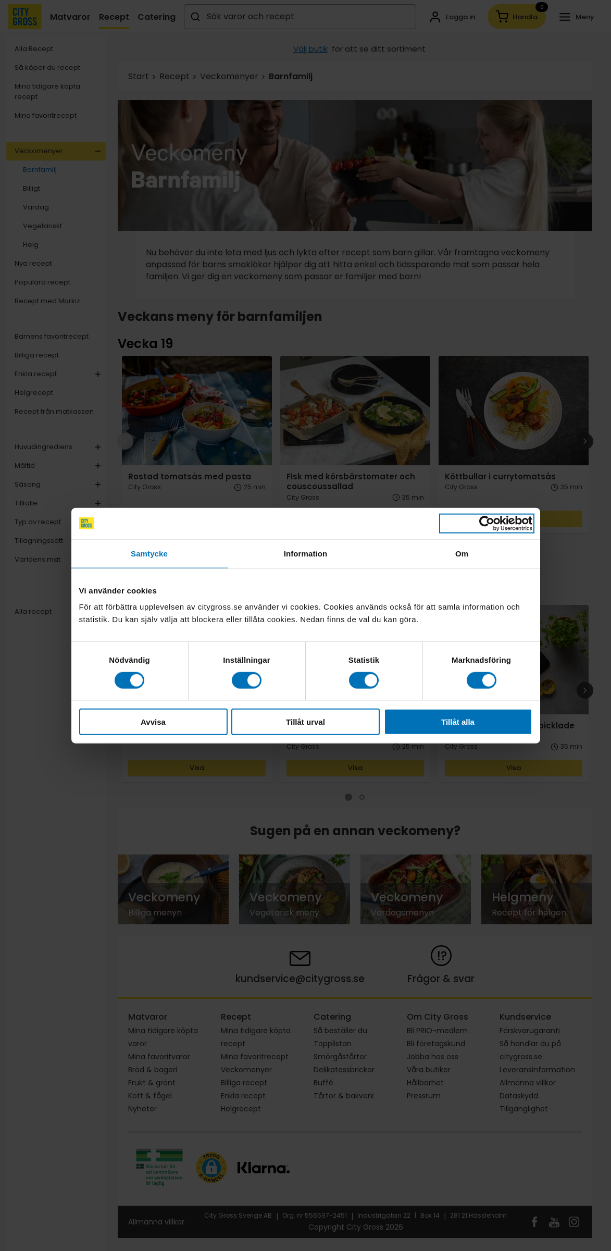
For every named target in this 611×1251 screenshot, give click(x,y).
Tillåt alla (458, 721)
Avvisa (153, 721)
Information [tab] (306, 553)
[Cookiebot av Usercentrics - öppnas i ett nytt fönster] (486, 523)
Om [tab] (461, 553)
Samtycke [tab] (149, 553)
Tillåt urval (305, 721)
